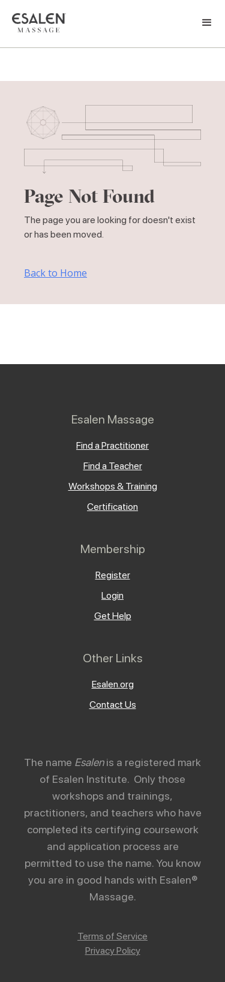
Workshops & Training (112, 486)
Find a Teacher (112, 466)
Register (112, 575)
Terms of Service (112, 936)
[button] (207, 23)
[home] (36, 23)
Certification (112, 506)
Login (112, 595)
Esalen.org (113, 684)
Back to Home (55, 273)
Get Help (112, 615)
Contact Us (112, 704)
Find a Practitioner (112, 445)
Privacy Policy (112, 950)
